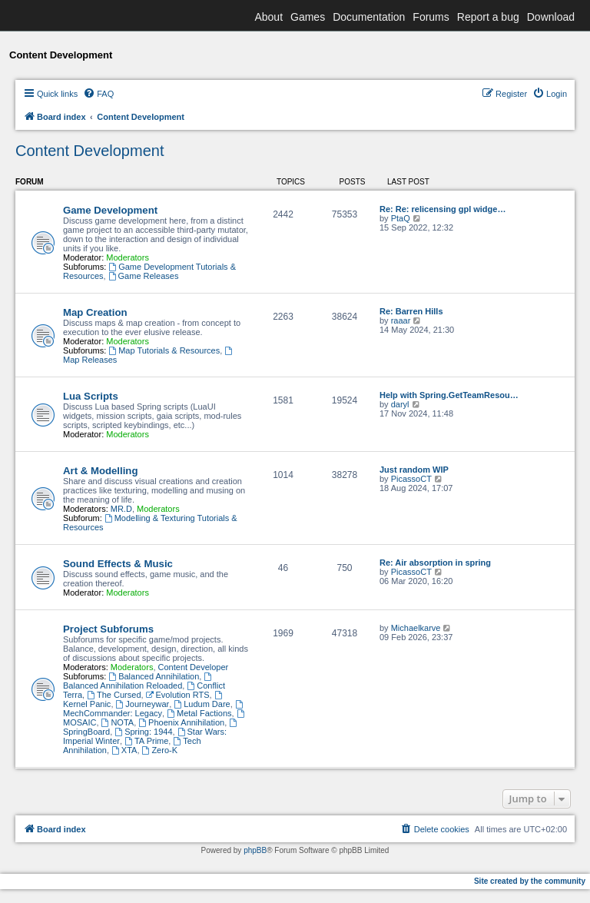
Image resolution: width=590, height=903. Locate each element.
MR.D (121, 508)
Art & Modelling (100, 470)
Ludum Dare (202, 704)
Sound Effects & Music (118, 563)
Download (551, 17)
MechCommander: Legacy (154, 709)
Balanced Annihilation (153, 676)
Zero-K (159, 750)
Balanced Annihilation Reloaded (138, 681)
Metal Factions (199, 713)
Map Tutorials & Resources (164, 350)
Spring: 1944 (143, 731)
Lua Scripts (90, 396)
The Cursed (114, 694)
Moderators (127, 257)
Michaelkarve (416, 627)
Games (307, 17)
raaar (401, 320)
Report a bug (488, 17)
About (268, 17)
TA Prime (146, 740)
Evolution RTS (178, 694)
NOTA (117, 722)
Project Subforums (108, 629)
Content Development (89, 150)
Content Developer (193, 667)
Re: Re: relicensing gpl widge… (442, 209)
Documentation (369, 17)
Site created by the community (529, 881)
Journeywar (143, 704)
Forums (431, 17)
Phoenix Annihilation (181, 722)
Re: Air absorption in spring (435, 562)
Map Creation (95, 312)
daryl (400, 404)
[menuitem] (98, 94)
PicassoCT (411, 478)
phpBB (255, 850)
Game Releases (143, 276)
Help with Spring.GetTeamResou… (449, 395)
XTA (124, 750)
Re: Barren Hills (411, 311)
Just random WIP (414, 469)
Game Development (110, 210)
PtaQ (400, 218)
